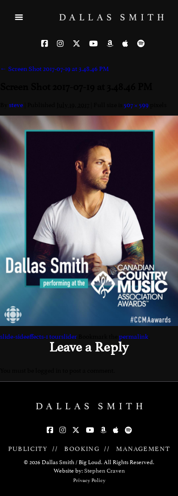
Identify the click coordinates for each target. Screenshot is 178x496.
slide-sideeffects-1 (24, 336)
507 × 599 (136, 105)
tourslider (63, 336)
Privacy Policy (89, 480)
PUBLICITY (28, 449)
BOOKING (81, 449)
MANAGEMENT (143, 449)
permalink (133, 336)
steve (16, 105)
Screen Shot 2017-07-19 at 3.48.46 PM (54, 69)
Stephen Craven (104, 471)
